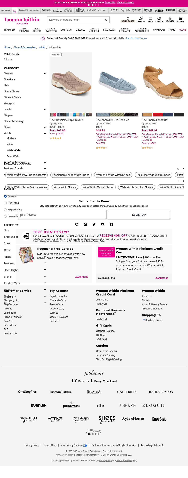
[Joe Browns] (57, 10)
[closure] (25, 297)
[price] (25, 303)
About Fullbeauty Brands (154, 304)
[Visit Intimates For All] (81, 419)
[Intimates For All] (136, 10)
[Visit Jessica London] (160, 391)
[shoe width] (25, 237)
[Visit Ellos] (101, 405)
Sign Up (139, 215)
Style (7, 127)
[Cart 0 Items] (181, 19)
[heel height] (25, 270)
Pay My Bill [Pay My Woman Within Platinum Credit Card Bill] (101, 303)
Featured (12, 196)
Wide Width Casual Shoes (98, 187)
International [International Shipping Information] (10, 325)
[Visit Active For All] (54, 419)
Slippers (8, 115)
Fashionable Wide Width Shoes (70, 175)
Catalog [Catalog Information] (102, 346)
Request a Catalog (105, 355)
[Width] (45, 133)
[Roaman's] (23, 10)
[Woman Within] (15, 10)
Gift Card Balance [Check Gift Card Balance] (105, 330)
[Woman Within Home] (22, 20)
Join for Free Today (136, 38)
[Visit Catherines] (127, 391)
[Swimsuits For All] (114, 10)
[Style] (45, 127)
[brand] (25, 277)
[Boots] (45, 109)
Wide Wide (13, 150)
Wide (10, 144)
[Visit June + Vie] (127, 405)
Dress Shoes (11, 91)
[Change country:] (144, 320)
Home (7, 47)
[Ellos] (80, 10)
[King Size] (170, 10)
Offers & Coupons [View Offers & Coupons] (59, 316)
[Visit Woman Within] (61, 391)
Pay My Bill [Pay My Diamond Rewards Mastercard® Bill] (101, 319)
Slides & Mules (12, 97)
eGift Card (101, 339)
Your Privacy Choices (74, 445)
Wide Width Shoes (65, 187)
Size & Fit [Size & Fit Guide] (8, 321)
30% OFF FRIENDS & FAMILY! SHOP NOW (79, 2)
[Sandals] (45, 73)
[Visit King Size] (159, 419)
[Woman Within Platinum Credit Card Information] (115, 292)
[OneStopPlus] (6, 10)
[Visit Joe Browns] (71, 405)
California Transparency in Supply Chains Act (114, 445)
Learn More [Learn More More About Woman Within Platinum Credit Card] (102, 299)
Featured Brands (13, 168)
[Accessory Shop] (45, 174)
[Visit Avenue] (38, 405)
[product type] (25, 283)
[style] (25, 243)
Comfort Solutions (15, 162)
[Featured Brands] (45, 168)
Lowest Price (14, 216)
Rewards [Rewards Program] (54, 321)
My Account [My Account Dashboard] (59, 291)
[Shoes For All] (148, 10)
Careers (146, 300)
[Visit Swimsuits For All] (28, 419)
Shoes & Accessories (24, 47)
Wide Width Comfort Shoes (136, 187)
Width (42, 47)
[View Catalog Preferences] (81, 277)
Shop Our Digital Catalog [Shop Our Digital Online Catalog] (109, 359)
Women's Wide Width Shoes (113, 175)
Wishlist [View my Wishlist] (54, 312)
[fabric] (25, 257)
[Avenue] (46, 10)
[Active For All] (125, 10)
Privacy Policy (32, 445)
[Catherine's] (34, 10)
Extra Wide (13, 156)
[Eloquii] (102, 10)
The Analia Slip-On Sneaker (117, 121)
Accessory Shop (14, 174)
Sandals (9, 73)
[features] (25, 263)
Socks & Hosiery (14, 121)
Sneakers (9, 79)
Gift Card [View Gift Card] (101, 335)
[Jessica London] (68, 10)
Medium (11, 138)
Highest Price (15, 209)
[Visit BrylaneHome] (133, 419)
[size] (25, 230)
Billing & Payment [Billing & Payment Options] (13, 316)
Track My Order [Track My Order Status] (58, 300)
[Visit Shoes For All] (107, 419)
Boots (7, 109)
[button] (159, 19)
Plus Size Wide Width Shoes (153, 175)
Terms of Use (49, 445)
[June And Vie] (91, 10)
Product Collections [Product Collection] (152, 308)
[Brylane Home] (159, 10)
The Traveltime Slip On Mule (71, 121)
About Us (146, 296)
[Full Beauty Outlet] (182, 10)
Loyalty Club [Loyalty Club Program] (10, 333)
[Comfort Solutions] (45, 162)
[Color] (25, 250)
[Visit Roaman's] (94, 391)
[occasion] (25, 290)
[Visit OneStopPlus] (27, 391)
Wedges (9, 103)
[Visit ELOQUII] (153, 405)
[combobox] (78, 19)
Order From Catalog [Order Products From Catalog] (106, 351)
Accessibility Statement (152, 445)
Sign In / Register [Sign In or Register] (58, 296)
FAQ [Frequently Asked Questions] (6, 329)
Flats (7, 85)
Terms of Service (124, 460)
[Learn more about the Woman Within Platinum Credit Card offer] (161, 278)
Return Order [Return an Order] (57, 304)
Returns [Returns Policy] (8, 308)
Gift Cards (104, 325)
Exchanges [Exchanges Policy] (10, 312)
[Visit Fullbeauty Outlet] (94, 432)
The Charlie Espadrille (163, 121)
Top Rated (13, 202)
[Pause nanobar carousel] (89, 5)
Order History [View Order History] (57, 308)
